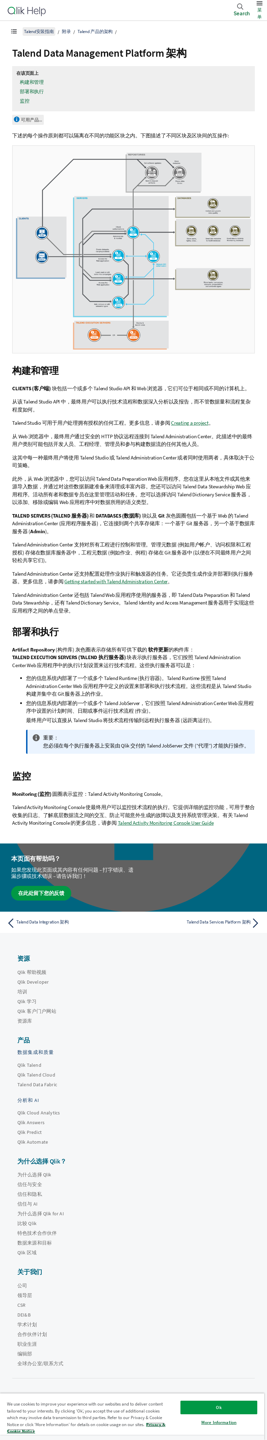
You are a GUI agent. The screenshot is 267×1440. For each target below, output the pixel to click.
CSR (21, 1305)
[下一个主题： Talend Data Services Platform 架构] (199, 923)
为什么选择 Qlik (34, 1174)
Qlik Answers (30, 1122)
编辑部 (24, 1354)
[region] (132, 1416)
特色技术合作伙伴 (37, 1233)
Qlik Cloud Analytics (38, 1113)
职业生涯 (27, 1344)
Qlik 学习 (27, 1001)
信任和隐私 (29, 1194)
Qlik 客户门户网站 (36, 1011)
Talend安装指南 (39, 31)
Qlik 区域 (27, 1252)
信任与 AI (27, 1204)
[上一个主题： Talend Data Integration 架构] (68, 923)
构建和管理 (32, 82)
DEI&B (24, 1315)
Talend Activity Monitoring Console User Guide (166, 822)
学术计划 (27, 1324)
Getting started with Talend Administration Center (116, 581)
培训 (22, 992)
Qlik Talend (29, 1065)
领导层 (24, 1295)
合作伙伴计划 (32, 1334)
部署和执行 (32, 91)
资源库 (24, 1021)
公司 (22, 1285)
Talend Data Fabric (37, 1084)
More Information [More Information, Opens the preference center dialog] (218, 1422)
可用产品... (31, 120)
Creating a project (190, 422)
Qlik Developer (33, 982)
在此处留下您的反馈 (41, 893)
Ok (218, 1407)
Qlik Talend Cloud (36, 1075)
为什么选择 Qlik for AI (40, 1213)
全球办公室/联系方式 (40, 1363)
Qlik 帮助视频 (31, 972)
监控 (25, 101)
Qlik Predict (29, 1132)
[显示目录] (14, 31)
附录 (66, 31)
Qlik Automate (32, 1142)
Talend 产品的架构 (95, 31)
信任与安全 (29, 1184)
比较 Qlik (27, 1223)
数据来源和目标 (34, 1243)
